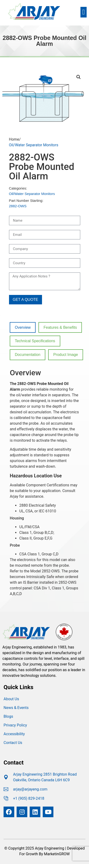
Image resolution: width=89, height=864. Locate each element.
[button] (83, 12)
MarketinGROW (57, 854)
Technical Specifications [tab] (35, 341)
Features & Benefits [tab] (60, 327)
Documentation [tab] (27, 355)
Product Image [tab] (65, 355)
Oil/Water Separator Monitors (33, 145)
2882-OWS (18, 206)
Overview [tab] (23, 327)
